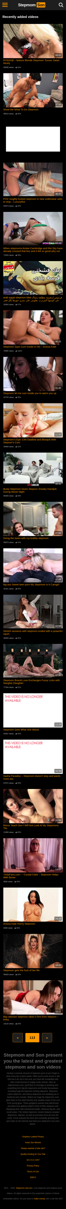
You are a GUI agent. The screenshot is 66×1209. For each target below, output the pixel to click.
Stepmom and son (24, 1188)
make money (39, 1199)
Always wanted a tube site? (33, 1148)
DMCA (33, 1177)
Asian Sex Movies (33, 1142)
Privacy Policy (33, 1166)
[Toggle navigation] (5, 5)
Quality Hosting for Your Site (33, 1154)
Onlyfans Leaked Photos (33, 1137)
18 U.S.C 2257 (33, 1160)
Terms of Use (33, 1171)
